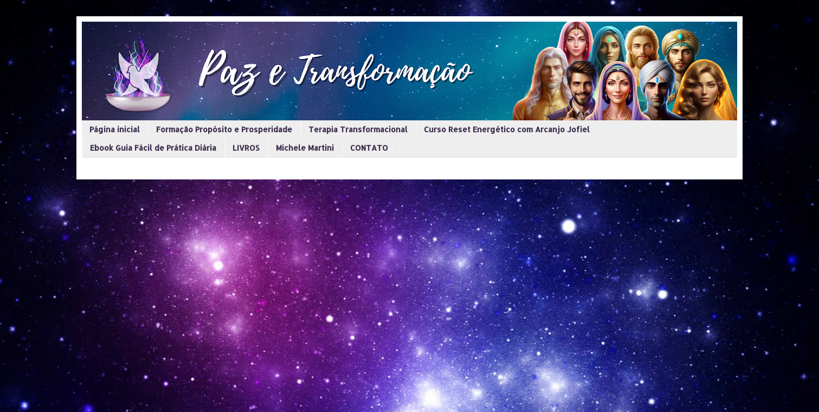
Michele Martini (305, 147)
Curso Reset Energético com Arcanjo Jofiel (507, 129)
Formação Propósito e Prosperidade (224, 129)
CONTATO (369, 147)
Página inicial (114, 129)
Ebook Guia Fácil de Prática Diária (153, 147)
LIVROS (246, 147)
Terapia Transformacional (358, 129)
